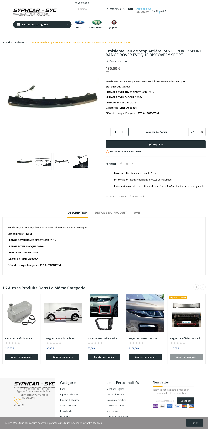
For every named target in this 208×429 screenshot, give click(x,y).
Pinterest (133, 163)
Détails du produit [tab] (111, 212)
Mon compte (113, 411)
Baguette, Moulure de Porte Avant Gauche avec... (62, 338)
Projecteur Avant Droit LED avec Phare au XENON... (145, 338)
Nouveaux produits (116, 400)
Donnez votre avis (119, 61)
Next (203, 287)
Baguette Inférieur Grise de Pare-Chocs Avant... (186, 338)
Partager (121, 163)
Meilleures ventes (115, 405)
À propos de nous (69, 394)
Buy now (155, 144)
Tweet (127, 163)
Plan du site (66, 411)
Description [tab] (77, 212)
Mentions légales (115, 388)
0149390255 (143, 12)
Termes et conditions (117, 416)
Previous (196, 287)
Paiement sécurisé (69, 400)
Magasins (65, 416)
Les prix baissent (115, 394)
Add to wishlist (192, 132)
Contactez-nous (68, 405)
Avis (137, 212)
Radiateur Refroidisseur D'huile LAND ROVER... (21, 338)
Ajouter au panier (156, 132)
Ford (62, 388)
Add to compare (201, 132)
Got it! (194, 422)
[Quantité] (115, 132)
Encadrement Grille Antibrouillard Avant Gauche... (104, 338)
